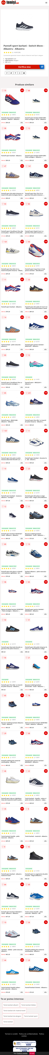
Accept (32, 1053)
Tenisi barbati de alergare (12, 1016)
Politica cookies (22, 1053)
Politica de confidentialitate (28, 1034)
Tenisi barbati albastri (10, 1005)
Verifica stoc (31, 67)
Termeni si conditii (11, 1034)
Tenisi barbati (8, 1022)
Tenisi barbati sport (31, 1016)
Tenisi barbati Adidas (28, 1005)
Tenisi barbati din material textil (14, 1011)
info (22, 122)
